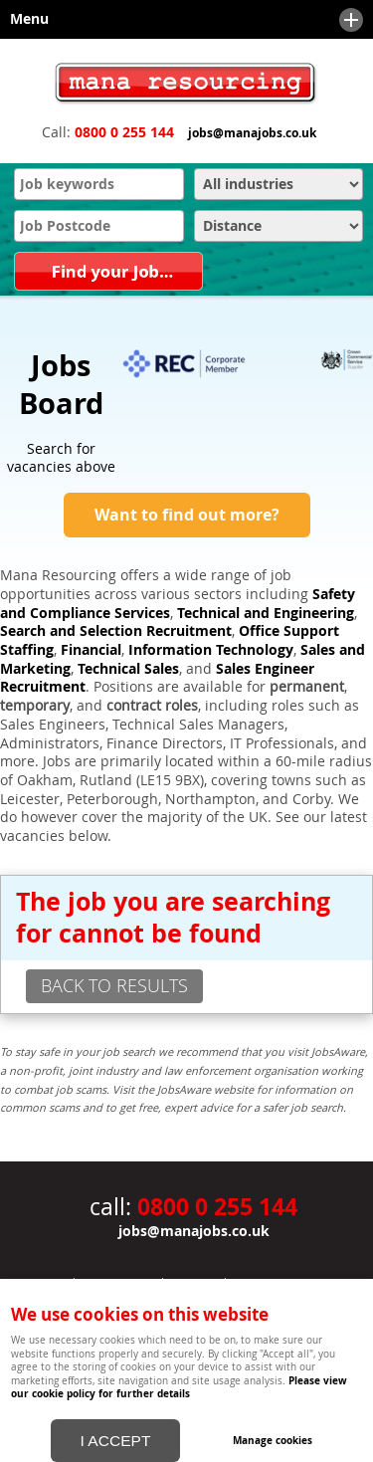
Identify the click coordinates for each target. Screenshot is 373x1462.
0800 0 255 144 (124, 132)
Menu (181, 20)
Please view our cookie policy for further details (179, 1386)
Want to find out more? (187, 514)
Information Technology (210, 650)
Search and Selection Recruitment (116, 631)
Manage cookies (272, 1440)
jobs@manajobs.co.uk (252, 133)
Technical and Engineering (265, 613)
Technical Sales (128, 669)
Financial (91, 650)
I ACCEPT (116, 1440)
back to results (114, 985)
